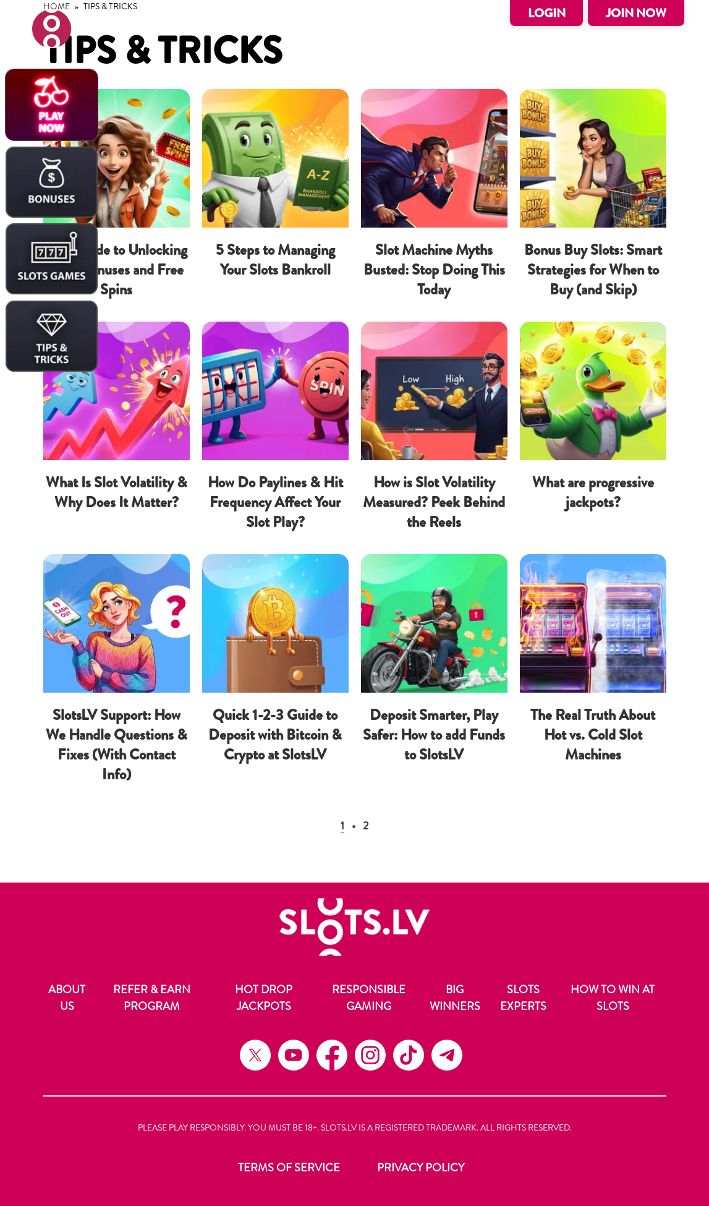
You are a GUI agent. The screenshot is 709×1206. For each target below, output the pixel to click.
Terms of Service (289, 1168)
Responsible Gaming (368, 997)
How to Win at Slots (613, 997)
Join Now (636, 13)
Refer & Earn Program (151, 997)
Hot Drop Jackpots (263, 997)
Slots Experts (523, 997)
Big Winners (455, 997)
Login (547, 13)
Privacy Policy (420, 1168)
